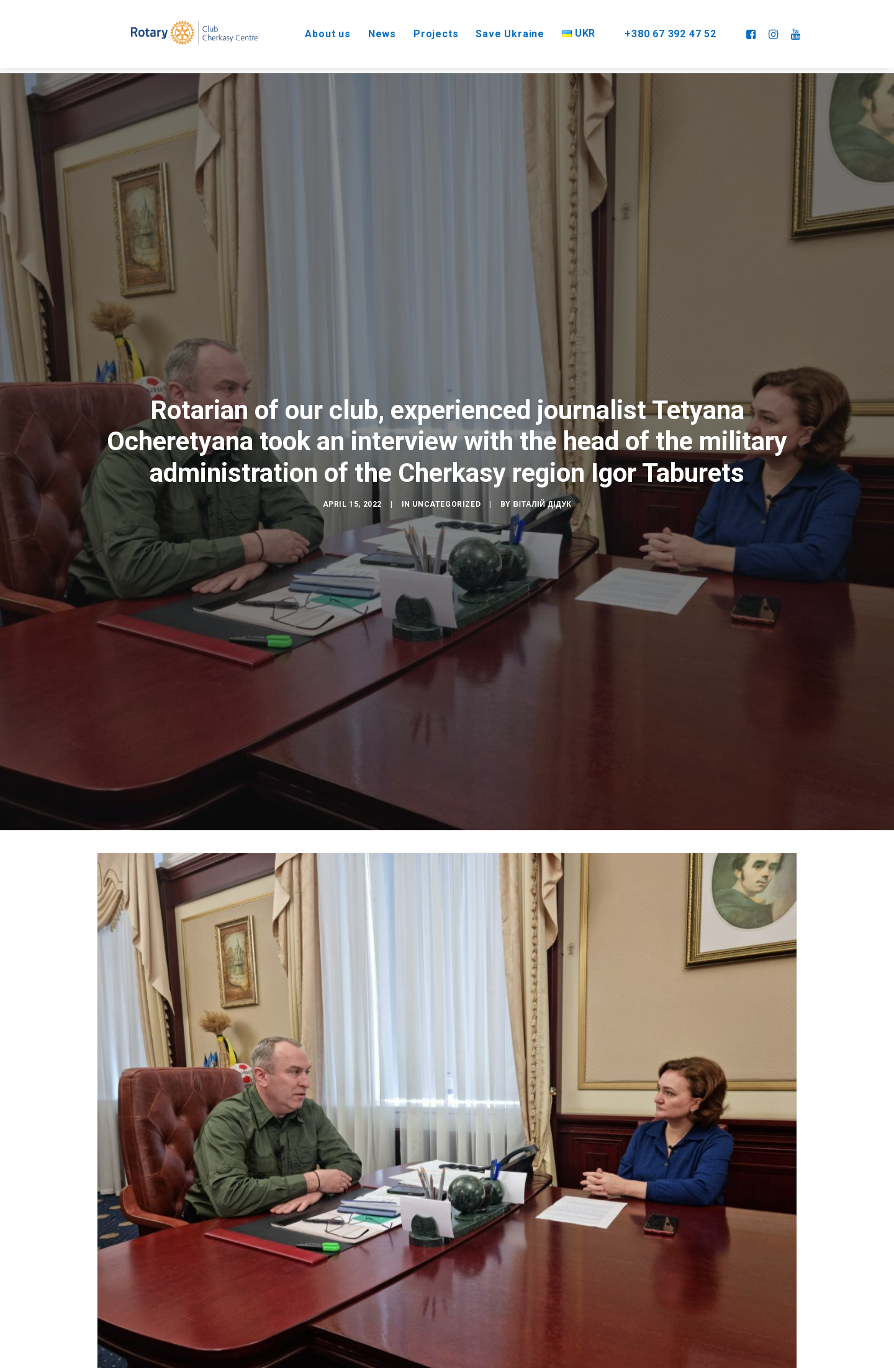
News (370, 31)
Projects (423, 31)
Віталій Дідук (542, 486)
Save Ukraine (498, 31)
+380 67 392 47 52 (667, 31)
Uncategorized (446, 486)
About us (315, 31)
